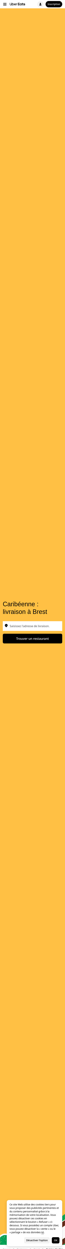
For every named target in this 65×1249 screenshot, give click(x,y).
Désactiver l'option (37, 1240)
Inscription (54, 4)
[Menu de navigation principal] (5, 4)
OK (55, 1240)
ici (42, 1232)
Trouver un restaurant (32, 638)
